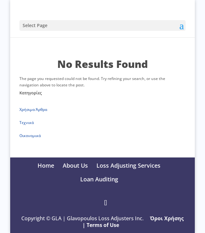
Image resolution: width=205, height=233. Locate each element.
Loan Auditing (99, 179)
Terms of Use (103, 225)
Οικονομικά (30, 135)
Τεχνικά (26, 122)
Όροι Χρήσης (167, 218)
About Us (75, 165)
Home (46, 165)
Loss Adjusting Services (128, 165)
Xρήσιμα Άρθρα (33, 109)
